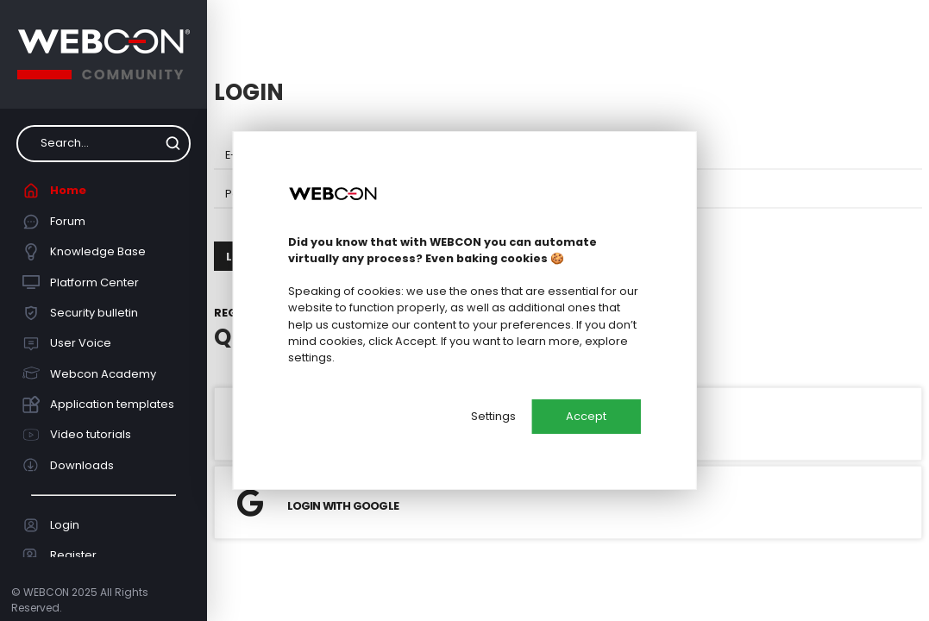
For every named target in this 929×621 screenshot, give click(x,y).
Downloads (68, 465)
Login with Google (318, 503)
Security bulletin (80, 313)
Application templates (98, 404)
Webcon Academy (89, 373)
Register (59, 555)
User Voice (67, 343)
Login (51, 525)
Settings (493, 416)
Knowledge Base (84, 251)
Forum (54, 221)
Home (54, 190)
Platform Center (81, 282)
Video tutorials (77, 434)
